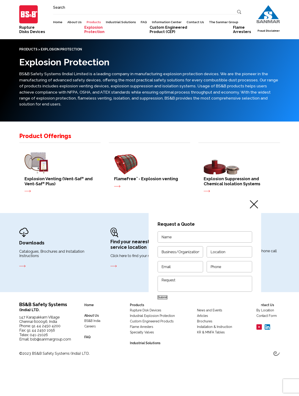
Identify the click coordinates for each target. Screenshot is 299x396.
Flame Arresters (141, 349)
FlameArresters (242, 51)
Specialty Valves (142, 354)
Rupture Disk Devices (145, 332)
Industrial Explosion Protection (152, 338)
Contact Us (195, 34)
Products (94, 34)
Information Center (166, 34)
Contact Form (266, 338)
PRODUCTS (28, 71)
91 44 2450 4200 (46, 348)
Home (57, 34)
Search (59, 20)
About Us (74, 34)
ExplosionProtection (94, 51)
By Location (265, 332)
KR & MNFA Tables (211, 354)
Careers (90, 348)
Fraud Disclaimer (269, 43)
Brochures (204, 343)
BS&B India (92, 343)
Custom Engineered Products (152, 343)
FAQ (144, 34)
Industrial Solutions (121, 34)
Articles (202, 338)
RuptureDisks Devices (32, 51)
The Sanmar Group (223, 34)
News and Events (209, 332)
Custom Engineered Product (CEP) (168, 51)
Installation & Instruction (214, 349)
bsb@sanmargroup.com (50, 361)
